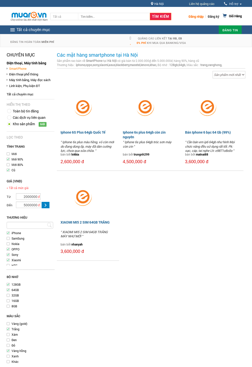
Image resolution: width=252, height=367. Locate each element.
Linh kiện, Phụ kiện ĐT (24, 86)
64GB (15, 290)
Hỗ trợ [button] (233, 4)
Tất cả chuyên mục (20, 94)
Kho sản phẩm (24, 124)
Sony (15, 255)
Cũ (13, 170)
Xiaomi (16, 260)
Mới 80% (17, 165)
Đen (14, 340)
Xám (15, 334)
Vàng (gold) (19, 324)
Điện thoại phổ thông (23, 74)
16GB (15, 301)
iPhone (16, 233)
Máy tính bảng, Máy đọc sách (29, 80)
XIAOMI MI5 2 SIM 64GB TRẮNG (85, 222)
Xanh (15, 356)
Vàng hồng (19, 351)
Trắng (15, 329)
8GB (14, 306)
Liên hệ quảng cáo (201, 3)
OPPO (15, 249)
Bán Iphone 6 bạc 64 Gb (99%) (208, 132)
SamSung (18, 238)
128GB (16, 284)
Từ (9, 196)
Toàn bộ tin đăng (26, 111)
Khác (15, 362)
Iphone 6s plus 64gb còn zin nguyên (144, 134)
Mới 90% (17, 159)
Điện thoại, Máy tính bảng (26, 63)
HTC (14, 265)
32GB (15, 295)
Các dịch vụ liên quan (29, 117)
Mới (14, 154)
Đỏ (13, 345)
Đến (9, 205)
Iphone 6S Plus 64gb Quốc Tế (83, 132)
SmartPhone (18, 68)
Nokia (15, 244)
